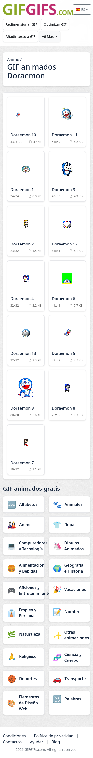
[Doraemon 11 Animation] (67, 122)
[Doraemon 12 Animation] (67, 231)
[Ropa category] (69, 525)
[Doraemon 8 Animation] (67, 395)
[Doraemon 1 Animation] (25, 176)
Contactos (12, 742)
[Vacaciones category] (69, 589)
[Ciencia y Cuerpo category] (69, 657)
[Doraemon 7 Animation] (25, 450)
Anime (13, 59)
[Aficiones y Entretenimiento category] (23, 590)
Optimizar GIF (55, 24)
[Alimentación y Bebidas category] (23, 568)
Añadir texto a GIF (20, 36)
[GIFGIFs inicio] (38, 9)
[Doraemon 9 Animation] (25, 395)
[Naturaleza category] (23, 634)
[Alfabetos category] (23, 504)
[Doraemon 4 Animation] (25, 286)
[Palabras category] (69, 699)
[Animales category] (69, 504)
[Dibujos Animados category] (69, 546)
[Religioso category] (23, 656)
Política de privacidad (54, 736)
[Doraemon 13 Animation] (25, 340)
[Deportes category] (23, 678)
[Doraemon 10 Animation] (25, 122)
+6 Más (48, 36)
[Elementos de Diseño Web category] (23, 703)
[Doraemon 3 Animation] (67, 176)
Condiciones (14, 736)
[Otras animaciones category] (69, 635)
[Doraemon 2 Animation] (25, 231)
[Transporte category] (69, 678)
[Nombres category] (69, 612)
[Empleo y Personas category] (23, 613)
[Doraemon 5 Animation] (67, 340)
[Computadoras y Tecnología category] (23, 546)
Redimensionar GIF (21, 24)
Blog (55, 742)
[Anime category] (23, 525)
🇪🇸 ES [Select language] (80, 9)
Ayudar (36, 742)
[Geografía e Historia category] (69, 568)
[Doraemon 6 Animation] (67, 286)
